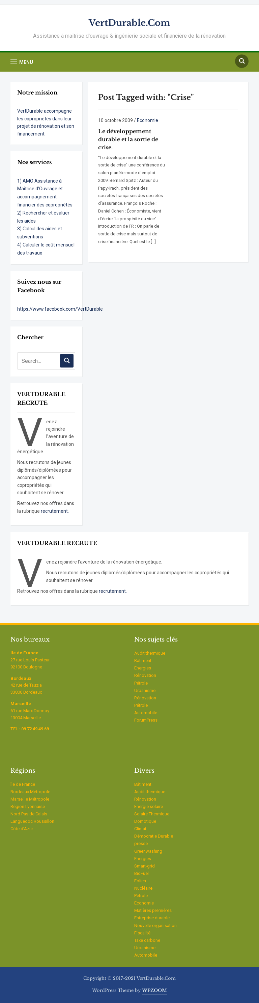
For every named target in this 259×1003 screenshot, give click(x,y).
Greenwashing (148, 851)
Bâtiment (142, 660)
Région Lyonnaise (27, 806)
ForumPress (145, 720)
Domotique (145, 821)
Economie (147, 120)
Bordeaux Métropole (30, 791)
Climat (140, 828)
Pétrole (141, 683)
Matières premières (153, 910)
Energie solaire (148, 806)
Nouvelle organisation (155, 925)
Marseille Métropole (29, 799)
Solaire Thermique (151, 813)
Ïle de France (22, 784)
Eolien (140, 880)
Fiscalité (142, 932)
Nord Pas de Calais (28, 813)
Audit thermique (149, 653)
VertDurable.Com (129, 22)
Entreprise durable (152, 917)
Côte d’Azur (21, 828)
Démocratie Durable (153, 836)
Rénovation (145, 675)
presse (141, 843)
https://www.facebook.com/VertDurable (60, 309)
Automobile (145, 712)
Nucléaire (143, 888)
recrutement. (55, 511)
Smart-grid (144, 866)
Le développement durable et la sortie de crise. (128, 139)
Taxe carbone (147, 940)
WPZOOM (154, 990)
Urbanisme (144, 690)
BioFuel (141, 873)
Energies (142, 667)
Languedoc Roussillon (32, 821)
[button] (21, 62)
